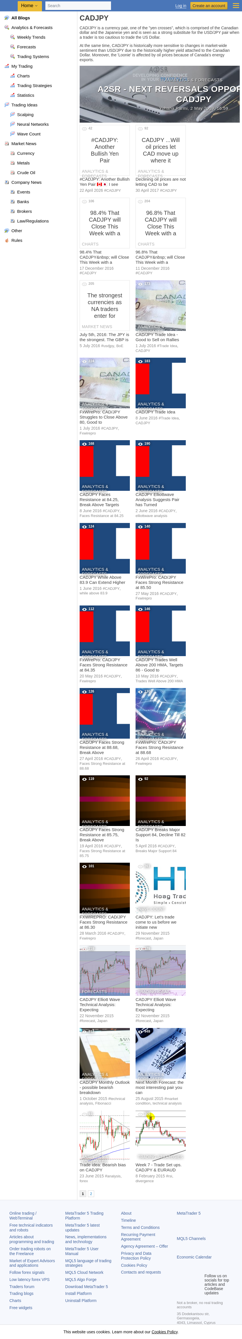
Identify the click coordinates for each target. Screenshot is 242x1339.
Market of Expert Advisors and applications (32, 1263)
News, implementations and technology (86, 1239)
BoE (120, 346)
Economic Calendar (194, 1257)
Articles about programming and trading (31, 1239)
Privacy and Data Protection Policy (136, 1255)
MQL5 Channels (191, 1238)
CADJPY (113, 190)
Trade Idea (168, 346)
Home (27, 5)
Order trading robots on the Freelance (30, 1251)
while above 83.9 (94, 593)
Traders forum (21, 1286)
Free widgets (20, 1307)
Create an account (209, 5)
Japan (158, 938)
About (126, 1213)
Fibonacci (103, 1103)
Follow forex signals (27, 1272)
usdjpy (108, 346)
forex (84, 1181)
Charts (15, 1300)
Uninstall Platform (81, 1300)
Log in (181, 6)
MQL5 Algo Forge (81, 1279)
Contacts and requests (141, 1272)
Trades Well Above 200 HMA (159, 681)
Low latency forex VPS (29, 1279)
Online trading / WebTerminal (23, 1215)
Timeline (128, 1220)
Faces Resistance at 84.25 (102, 516)
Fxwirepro (88, 433)
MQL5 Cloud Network (84, 1272)
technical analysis (167, 1103)
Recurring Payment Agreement (138, 1237)
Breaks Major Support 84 (156, 851)
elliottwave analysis (151, 516)
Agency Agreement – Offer (144, 1246)
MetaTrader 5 (189, 1213)
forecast (144, 938)
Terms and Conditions (140, 1227)
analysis (114, 1176)
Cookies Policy (134, 1265)
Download (86, 1286)
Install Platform (78, 1293)
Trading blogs (21, 1293)
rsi (170, 1176)
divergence (145, 1181)
